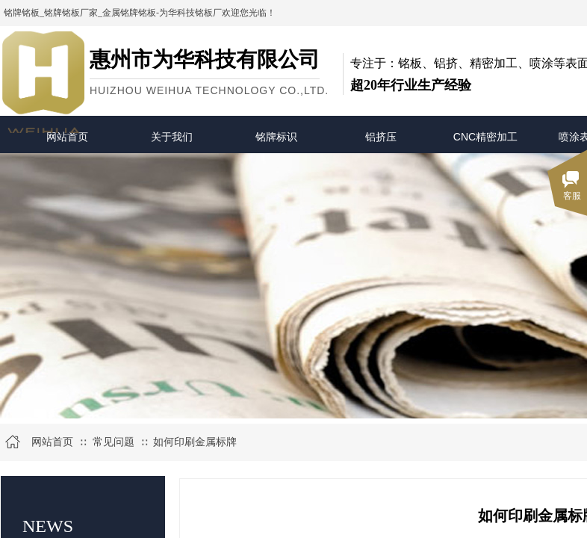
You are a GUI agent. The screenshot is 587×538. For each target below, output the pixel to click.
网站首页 (67, 137)
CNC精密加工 (485, 137)
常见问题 (113, 442)
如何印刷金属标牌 (195, 442)
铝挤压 (381, 137)
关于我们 (172, 137)
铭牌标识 (276, 137)
